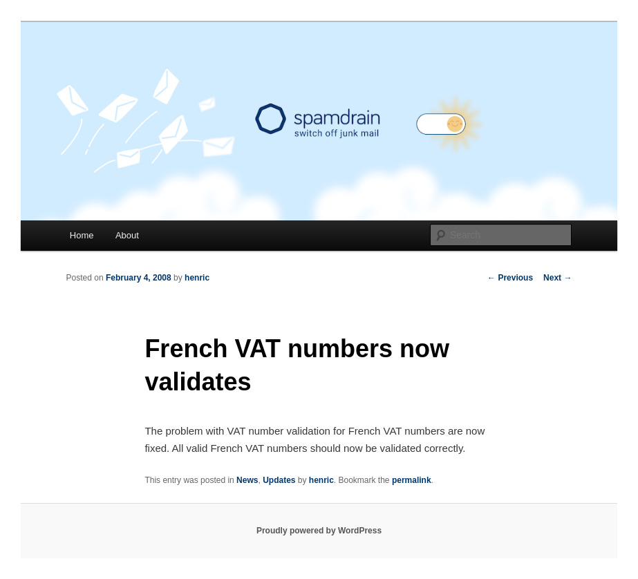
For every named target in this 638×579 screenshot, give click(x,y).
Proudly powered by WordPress (319, 530)
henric (197, 278)
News (247, 480)
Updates (279, 480)
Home (82, 235)
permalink (411, 480)
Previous (510, 278)
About (127, 235)
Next (557, 278)
